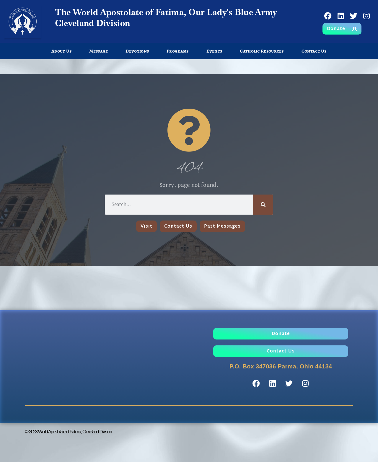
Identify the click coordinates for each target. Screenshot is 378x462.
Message (98, 51)
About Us (61, 51)
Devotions (137, 51)
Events (214, 51)
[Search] (263, 205)
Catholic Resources (262, 51)
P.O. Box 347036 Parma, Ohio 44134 (280, 366)
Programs (177, 51)
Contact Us (314, 51)
